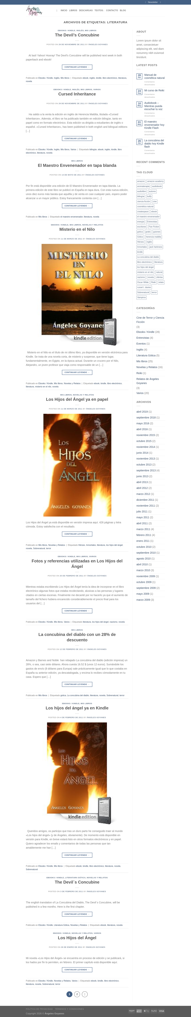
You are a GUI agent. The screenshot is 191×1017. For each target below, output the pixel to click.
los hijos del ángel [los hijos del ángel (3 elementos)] (145, 267)
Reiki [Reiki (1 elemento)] (153, 282)
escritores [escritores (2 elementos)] (141, 227)
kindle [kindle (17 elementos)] (140, 252)
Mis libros (90, 31)
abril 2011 (142, 523)
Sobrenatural (39, 548)
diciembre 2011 (145, 499)
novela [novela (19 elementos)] (151, 277)
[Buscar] (57, 10)
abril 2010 (142, 564)
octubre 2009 (144, 582)
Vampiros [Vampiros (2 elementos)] (141, 297)
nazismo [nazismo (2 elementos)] (141, 277)
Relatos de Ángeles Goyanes (147, 381)
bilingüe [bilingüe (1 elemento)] (140, 196)
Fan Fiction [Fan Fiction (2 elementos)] (154, 227)
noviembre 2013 (145, 458)
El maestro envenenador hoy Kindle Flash (154, 124)
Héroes (81, 545)
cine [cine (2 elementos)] (155, 201)
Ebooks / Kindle (66, 31)
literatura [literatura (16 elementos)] (158, 262)
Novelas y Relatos (92, 225)
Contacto (112, 10)
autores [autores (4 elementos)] (152, 191)
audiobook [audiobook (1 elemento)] (157, 186)
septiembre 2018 (146, 417)
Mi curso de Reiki (154, 90)
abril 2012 (142, 488)
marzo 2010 (143, 570)
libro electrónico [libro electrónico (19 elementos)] (144, 262)
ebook (85, 78)
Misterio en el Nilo (77, 229)
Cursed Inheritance (77, 94)
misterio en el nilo (43, 386)
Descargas (86, 10)
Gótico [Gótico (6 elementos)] (140, 237)
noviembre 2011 (145, 505)
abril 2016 (142, 429)
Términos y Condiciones (69, 1008)
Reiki (139, 373)
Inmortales (91, 545)
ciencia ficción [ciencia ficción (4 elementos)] (143, 201)
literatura (122, 78)
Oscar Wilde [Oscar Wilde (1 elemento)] (143, 282)
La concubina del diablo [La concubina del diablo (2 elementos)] (148, 257)
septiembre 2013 (146, 470)
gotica (63, 695)
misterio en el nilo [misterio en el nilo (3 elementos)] (145, 272)
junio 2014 (142, 452)
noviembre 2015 (145, 435)
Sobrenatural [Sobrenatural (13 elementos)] (143, 292)
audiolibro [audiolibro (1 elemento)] (141, 191)
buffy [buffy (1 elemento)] (149, 196)
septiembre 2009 (146, 587)
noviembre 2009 (145, 576)
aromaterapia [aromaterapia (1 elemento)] (143, 186)
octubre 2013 (144, 464)
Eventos (141, 343)
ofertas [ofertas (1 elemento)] (160, 277)
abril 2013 (142, 482)
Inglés (80, 31)
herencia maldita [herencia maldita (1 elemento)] (153, 237)
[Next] (84, 994)
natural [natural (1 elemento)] (159, 272)
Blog (123, 10)
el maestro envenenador (71, 217)
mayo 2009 (142, 593)
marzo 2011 (143, 529)
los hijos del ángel (114, 545)
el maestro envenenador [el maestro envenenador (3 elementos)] (148, 216)
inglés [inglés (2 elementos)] (149, 242)
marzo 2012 (143, 493)
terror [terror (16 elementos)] (154, 292)
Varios (97, 90)
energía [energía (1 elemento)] (140, 222)
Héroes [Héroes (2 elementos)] (140, 242)
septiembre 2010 (146, 552)
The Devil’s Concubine (77, 35)
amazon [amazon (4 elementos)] (141, 181)
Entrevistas (142, 337)
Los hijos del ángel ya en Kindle (77, 708)
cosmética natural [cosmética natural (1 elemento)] (145, 206)
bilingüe (93, 149)
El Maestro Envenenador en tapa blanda (77, 165)
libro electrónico (110, 78)
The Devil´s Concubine (77, 882)
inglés (92, 78)
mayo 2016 (142, 423)
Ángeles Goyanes (98, 44)
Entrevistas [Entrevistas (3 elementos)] (152, 222)
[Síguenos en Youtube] (161, 2)
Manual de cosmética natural (154, 76)
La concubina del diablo (78, 695)
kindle (98, 78)
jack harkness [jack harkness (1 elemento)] (156, 247)
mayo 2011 (142, 517)
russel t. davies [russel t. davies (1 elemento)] (144, 287)
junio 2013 (142, 476)
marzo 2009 (143, 599)
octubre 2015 (144, 441)
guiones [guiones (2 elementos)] (156, 232)
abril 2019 (142, 411)
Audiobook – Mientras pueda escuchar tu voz (153, 106)
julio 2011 (142, 511)
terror (48, 548)
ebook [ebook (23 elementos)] (154, 211)
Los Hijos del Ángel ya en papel (77, 399)
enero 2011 (143, 540)
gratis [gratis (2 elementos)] (148, 232)
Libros (73, 10)
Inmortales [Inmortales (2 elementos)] (142, 247)
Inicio (64, 10)
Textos (99, 10)
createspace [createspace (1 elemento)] (143, 211)
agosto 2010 (143, 558)
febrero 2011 (143, 535)
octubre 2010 (144, 546)
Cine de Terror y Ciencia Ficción (150, 319)
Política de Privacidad (39, 1008)
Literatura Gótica (75, 878)
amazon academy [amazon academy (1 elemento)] (155, 181)
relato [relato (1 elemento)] (161, 282)
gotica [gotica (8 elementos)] (140, 232)
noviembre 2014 (145, 446)
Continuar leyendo (77, 67)
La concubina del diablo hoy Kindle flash (154, 143)
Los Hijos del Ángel (77, 938)
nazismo (113, 622)
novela (29, 81)
